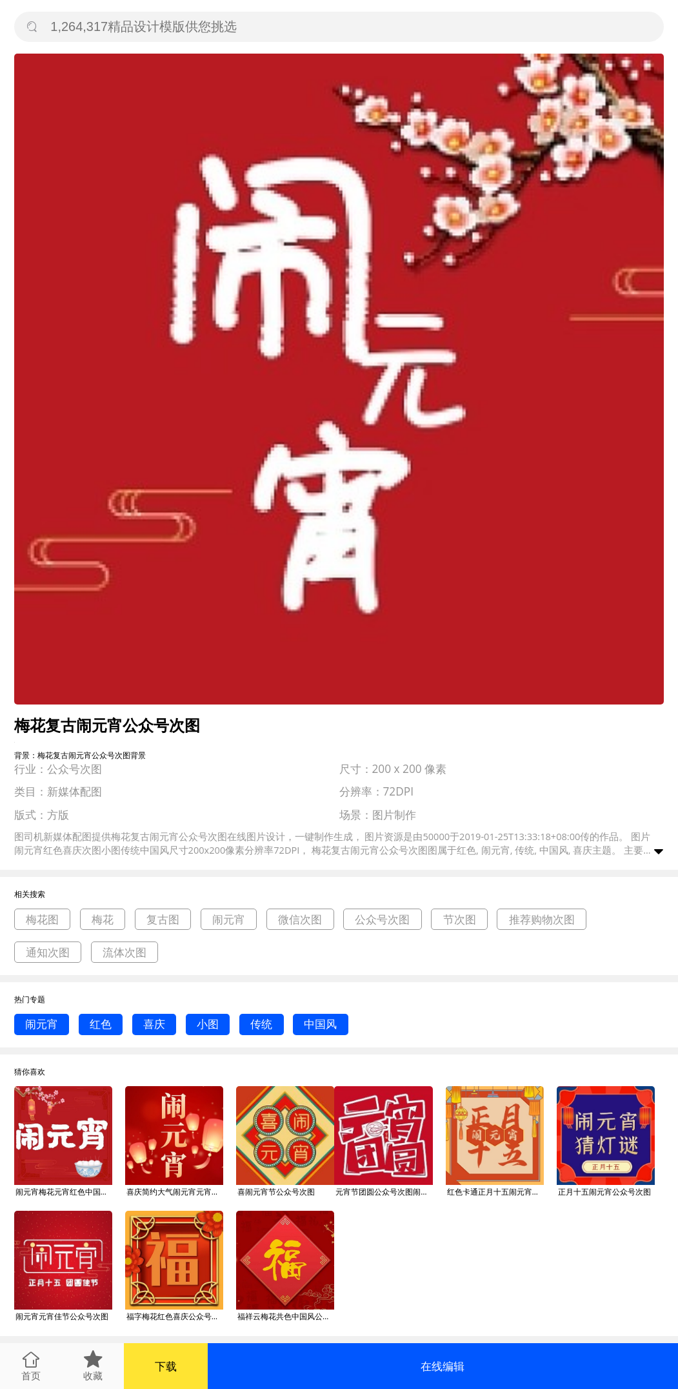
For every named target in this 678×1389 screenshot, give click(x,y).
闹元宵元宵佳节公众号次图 (61, 1316)
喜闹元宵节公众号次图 (276, 1191)
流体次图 (124, 952)
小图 (208, 1023)
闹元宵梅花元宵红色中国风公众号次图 (63, 1191)
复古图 (162, 919)
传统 (261, 1023)
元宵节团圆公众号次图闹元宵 (383, 1191)
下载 (166, 1366)
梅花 (103, 919)
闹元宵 (228, 919)
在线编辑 (442, 1366)
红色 (101, 1023)
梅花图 (42, 919)
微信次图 (300, 919)
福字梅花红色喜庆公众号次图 (174, 1316)
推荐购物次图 (542, 919)
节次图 (459, 919)
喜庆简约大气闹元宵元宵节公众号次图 (174, 1191)
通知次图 (48, 952)
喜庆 (154, 1023)
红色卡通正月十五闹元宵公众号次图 (495, 1191)
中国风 (320, 1023)
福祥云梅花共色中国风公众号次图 (285, 1316)
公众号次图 (382, 919)
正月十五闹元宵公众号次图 (604, 1191)
